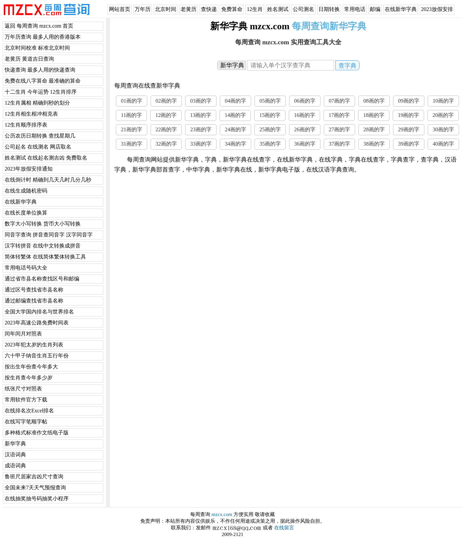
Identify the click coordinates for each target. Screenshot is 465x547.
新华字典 (15, 443)
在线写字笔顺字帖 (26, 421)
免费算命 (231, 9)
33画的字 (201, 144)
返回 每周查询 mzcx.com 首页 (39, 26)
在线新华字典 (401, 9)
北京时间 (165, 9)
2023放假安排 (437, 9)
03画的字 (201, 101)
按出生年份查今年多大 (31, 366)
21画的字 (131, 129)
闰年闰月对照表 (23, 333)
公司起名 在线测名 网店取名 (38, 147)
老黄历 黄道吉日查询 (29, 59)
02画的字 (166, 101)
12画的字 (166, 115)
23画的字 (201, 129)
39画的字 (408, 144)
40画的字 (443, 144)
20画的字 (443, 115)
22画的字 (166, 129)
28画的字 (374, 129)
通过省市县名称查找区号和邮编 (42, 278)
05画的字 (270, 101)
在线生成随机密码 (26, 191)
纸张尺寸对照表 (23, 388)
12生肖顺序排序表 (26, 125)
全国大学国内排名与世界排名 (39, 311)
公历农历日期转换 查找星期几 (40, 136)
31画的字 (131, 144)
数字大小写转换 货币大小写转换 (43, 224)
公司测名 (303, 9)
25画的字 (270, 129)
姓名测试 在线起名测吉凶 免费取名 (46, 158)
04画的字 (235, 101)
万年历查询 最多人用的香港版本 (43, 37)
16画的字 (304, 115)
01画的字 (131, 101)
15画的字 (269, 115)
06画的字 (304, 101)
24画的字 (235, 129)
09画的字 (408, 101)
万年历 (143, 9)
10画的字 (443, 101)
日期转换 (329, 9)
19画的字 (408, 115)
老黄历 (189, 9)
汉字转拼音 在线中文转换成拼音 (43, 246)
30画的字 (443, 129)
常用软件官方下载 (26, 399)
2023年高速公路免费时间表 (37, 322)
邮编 (375, 9)
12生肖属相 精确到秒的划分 (37, 103)
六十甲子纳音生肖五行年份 (37, 355)
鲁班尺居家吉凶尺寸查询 (34, 476)
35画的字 (270, 144)
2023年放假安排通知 (29, 169)
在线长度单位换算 (26, 213)
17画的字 (339, 115)
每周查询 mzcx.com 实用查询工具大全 (288, 42)
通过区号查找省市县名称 (34, 289)
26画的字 (304, 129)
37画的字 (339, 144)
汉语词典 (15, 454)
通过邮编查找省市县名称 (34, 300)
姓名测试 (277, 9)
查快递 (209, 9)
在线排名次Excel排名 (29, 410)
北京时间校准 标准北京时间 (37, 48)
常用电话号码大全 (26, 268)
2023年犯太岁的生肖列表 (34, 344)
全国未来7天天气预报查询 (35, 487)
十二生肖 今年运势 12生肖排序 (41, 92)
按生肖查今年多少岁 (29, 377)
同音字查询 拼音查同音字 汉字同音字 (49, 235)
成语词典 (15, 465)
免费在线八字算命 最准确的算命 (43, 81)
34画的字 (235, 144)
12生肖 (255, 9)
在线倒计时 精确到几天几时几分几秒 (48, 180)
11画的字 (131, 115)
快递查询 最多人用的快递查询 (40, 70)
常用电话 (354, 9)
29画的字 (408, 129)
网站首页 (119, 9)
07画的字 (339, 101)
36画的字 (304, 144)
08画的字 (374, 101)
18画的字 (373, 115)
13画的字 (200, 115)
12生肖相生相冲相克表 (31, 114)
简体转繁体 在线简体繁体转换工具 (45, 257)
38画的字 (374, 144)
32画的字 (166, 144)
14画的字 (235, 115)
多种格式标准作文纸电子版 (37, 432)
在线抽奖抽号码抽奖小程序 (37, 498)
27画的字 (339, 129)
